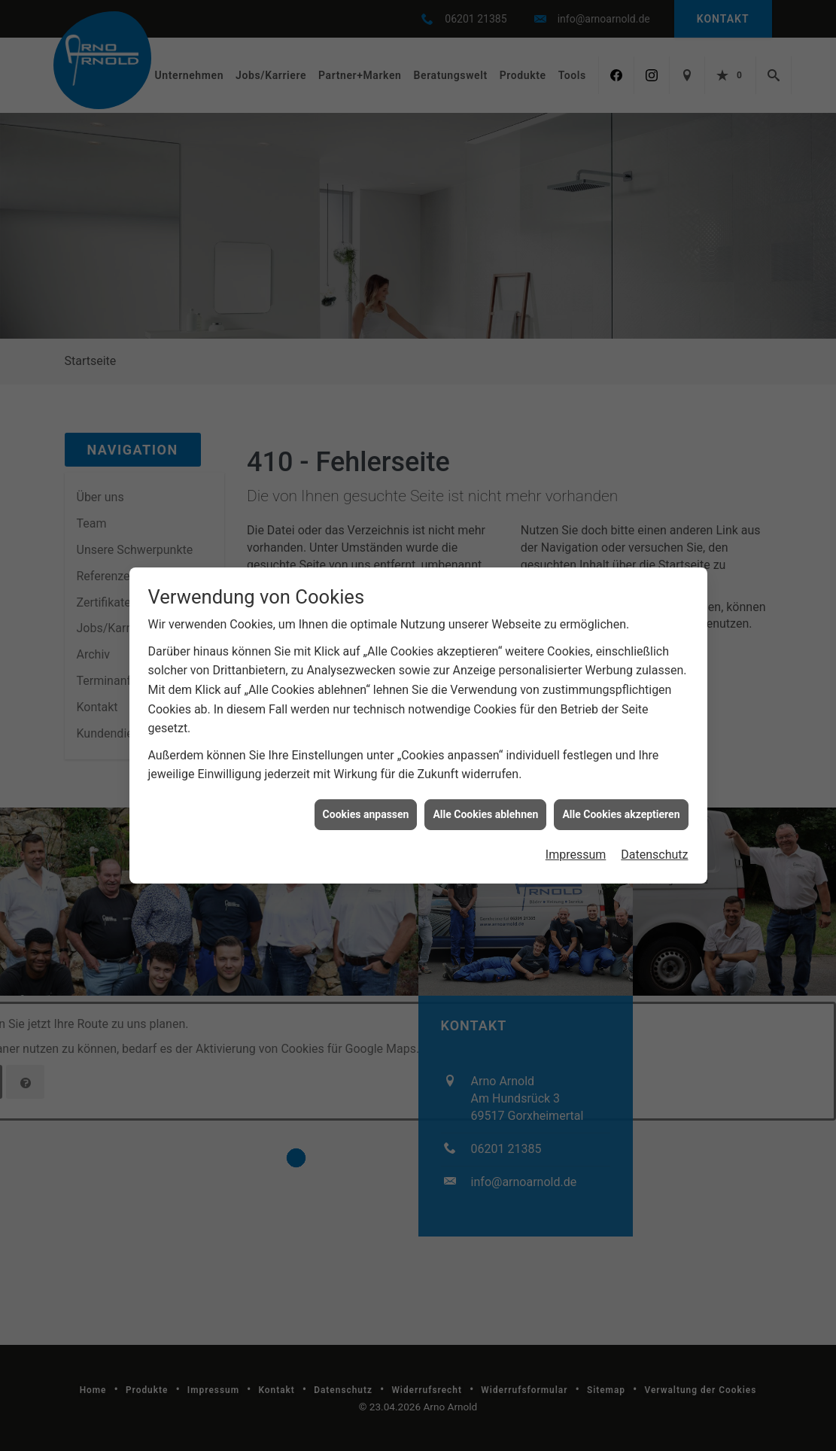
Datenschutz (654, 854)
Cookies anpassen (366, 814)
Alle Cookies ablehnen (485, 814)
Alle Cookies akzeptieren (620, 814)
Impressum (576, 854)
